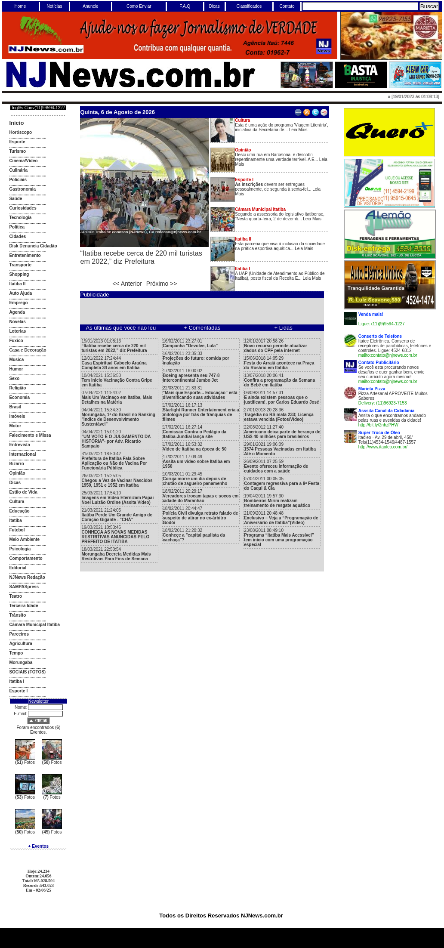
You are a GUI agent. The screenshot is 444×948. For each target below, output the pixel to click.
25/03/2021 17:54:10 (117, 498)
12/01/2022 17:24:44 (113, 363)
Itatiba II (17, 283)
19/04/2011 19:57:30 (277, 501)
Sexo (14, 378)
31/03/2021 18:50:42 (114, 460)
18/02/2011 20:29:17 (200, 496)
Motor (15, 425)
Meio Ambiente (24, 539)
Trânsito (17, 615)
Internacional (22, 454)
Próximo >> (161, 283)
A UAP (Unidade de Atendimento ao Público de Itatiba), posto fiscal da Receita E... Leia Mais (279, 273)
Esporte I (18, 691)
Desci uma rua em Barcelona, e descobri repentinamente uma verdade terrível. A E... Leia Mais (281, 157)
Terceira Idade (23, 605)
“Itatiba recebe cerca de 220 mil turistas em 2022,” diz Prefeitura (141, 257)
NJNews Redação (27, 577)
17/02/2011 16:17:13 (201, 412)
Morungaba (20, 662)
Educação (19, 511)
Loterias (17, 331)
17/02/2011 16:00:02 (191, 375)
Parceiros (19, 634)
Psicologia (20, 549)
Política (17, 227)
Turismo (17, 151)
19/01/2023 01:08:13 (114, 346)
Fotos (25, 762)
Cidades (17, 236)
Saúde (15, 198)
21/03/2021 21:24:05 (116, 515)
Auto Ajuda (20, 293)
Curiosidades (22, 208)
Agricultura (20, 643)
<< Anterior (127, 283)
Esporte (17, 141)
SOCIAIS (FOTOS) (27, 672)
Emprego (18, 302)
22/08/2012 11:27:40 (282, 432)
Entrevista (19, 444)
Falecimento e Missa (30, 435)
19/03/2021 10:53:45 (115, 534)
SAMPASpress (24, 586)
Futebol (17, 530)
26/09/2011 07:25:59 (276, 466)
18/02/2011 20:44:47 (200, 515)
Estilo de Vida (23, 492)
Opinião (17, 473)
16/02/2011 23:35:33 (196, 358)
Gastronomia (22, 189)
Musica (16, 359)
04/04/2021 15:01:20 (116, 438)
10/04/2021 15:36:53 (116, 380)
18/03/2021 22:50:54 (116, 554)
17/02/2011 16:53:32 (194, 446)
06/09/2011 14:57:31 (281, 397)
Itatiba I (16, 681)
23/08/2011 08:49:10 (279, 537)
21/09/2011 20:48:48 (281, 518)
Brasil (15, 407)
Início (16, 123)
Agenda (17, 312)
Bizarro (16, 463)
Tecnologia (20, 217)
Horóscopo (20, 132)
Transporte (20, 264)
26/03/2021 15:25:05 (116, 480)
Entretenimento (24, 255)
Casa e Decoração (27, 350)
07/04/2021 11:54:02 (116, 397)
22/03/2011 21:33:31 (200, 393)
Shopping (19, 274)
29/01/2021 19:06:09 (280, 449)
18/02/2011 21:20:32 (194, 535)
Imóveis (17, 416)
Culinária (18, 170)
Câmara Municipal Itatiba (34, 624)
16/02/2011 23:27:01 (190, 343)
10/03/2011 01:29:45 (195, 479)
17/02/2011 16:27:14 (194, 432)
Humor (16, 369)
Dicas (15, 482)
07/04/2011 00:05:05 (281, 483)
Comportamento (25, 558)
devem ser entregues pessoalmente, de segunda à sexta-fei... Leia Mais (278, 186)
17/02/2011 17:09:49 (196, 461)
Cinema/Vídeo (23, 160)
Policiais (18, 179)
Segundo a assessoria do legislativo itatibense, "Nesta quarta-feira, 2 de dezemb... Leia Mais (279, 214)
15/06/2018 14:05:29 (279, 363)
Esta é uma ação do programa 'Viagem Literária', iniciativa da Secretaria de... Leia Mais (281, 125)
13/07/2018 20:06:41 (279, 380)
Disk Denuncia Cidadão (33, 246)
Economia (19, 397)
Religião (17, 388)
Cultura (16, 501)
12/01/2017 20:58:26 (275, 346)
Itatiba (15, 520)
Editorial (17, 567)
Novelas (17, 321)
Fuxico (16, 340)
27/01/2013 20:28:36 (279, 415)
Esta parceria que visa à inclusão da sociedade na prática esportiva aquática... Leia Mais (280, 244)
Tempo (16, 653)
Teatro (15, 596)
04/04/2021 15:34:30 (118, 417)
